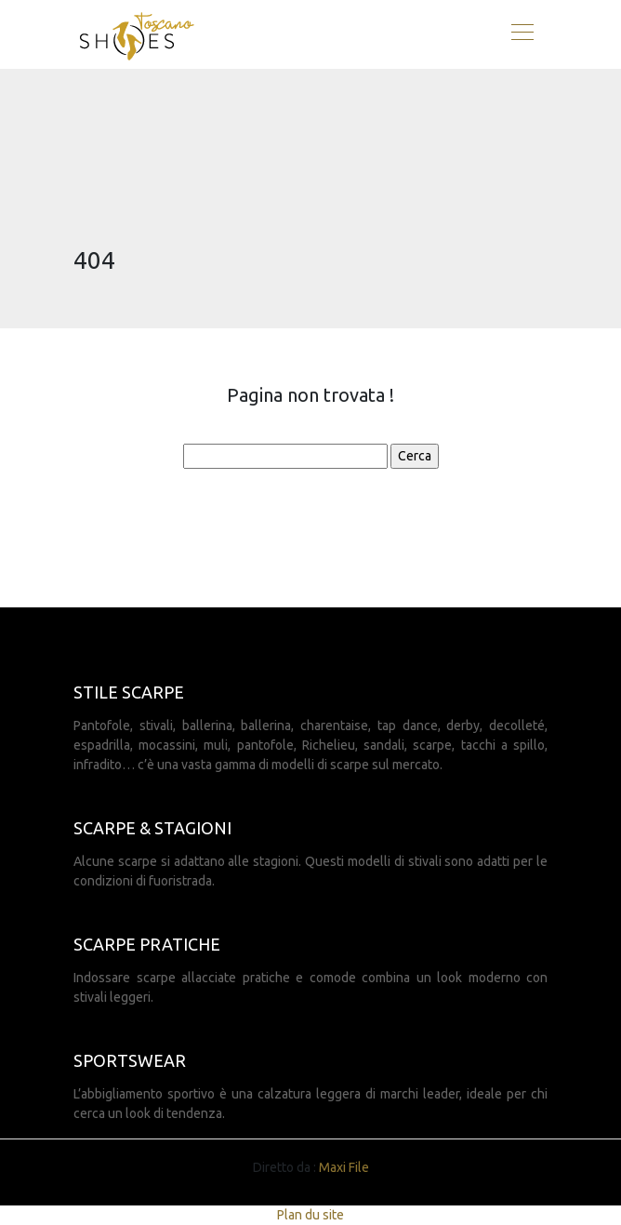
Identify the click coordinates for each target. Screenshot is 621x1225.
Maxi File (344, 1167)
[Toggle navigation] (521, 34)
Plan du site (310, 1214)
